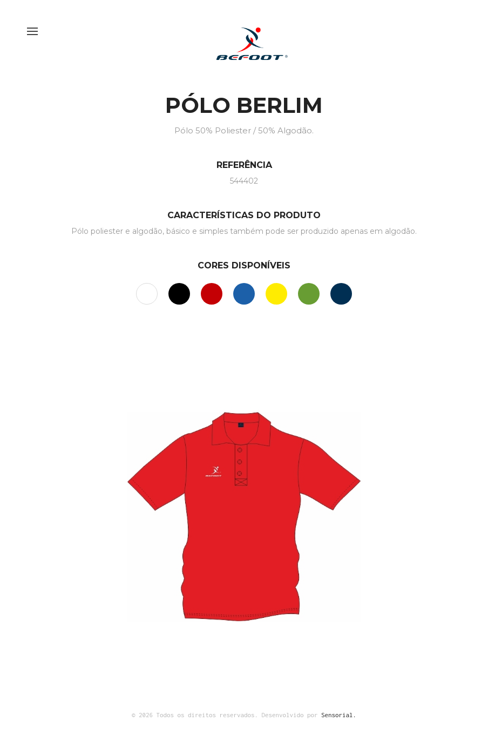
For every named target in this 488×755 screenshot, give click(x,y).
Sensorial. (338, 714)
